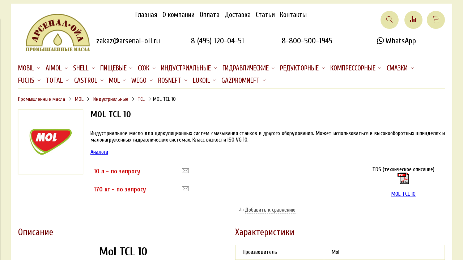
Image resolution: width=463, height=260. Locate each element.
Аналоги (99, 152)
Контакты (293, 15)
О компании (178, 15)
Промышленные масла (41, 99)
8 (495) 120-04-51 (217, 41)
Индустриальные (110, 99)
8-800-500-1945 (307, 41)
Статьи (265, 15)
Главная (146, 15)
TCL (141, 99)
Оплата (210, 15)
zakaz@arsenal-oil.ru (128, 41)
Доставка (238, 15)
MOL (79, 99)
